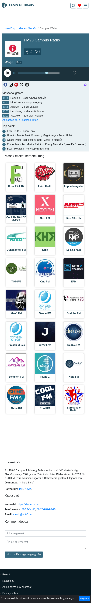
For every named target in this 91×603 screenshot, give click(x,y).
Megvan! (84, 598)
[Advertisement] (45, 18)
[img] (85, 6)
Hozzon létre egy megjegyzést (24, 554)
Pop (18, 62)
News (28, 489)
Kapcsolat (8, 580)
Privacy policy (10, 593)
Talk (21, 489)
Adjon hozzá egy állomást (16, 587)
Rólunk (6, 574)
